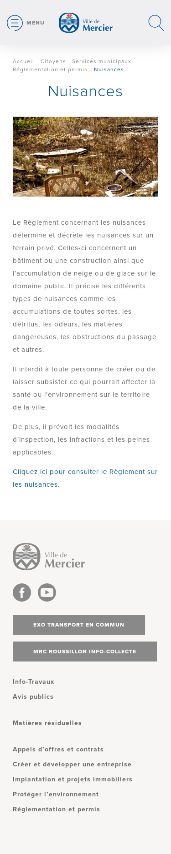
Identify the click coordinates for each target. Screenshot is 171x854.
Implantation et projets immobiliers (73, 779)
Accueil (23, 61)
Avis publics (33, 697)
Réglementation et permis (50, 69)
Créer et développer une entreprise (72, 764)
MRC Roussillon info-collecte (84, 651)
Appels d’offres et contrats (58, 749)
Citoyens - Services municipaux (86, 61)
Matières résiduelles (47, 723)
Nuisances (109, 69)
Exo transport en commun (78, 625)
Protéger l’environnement (56, 794)
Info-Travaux (33, 682)
